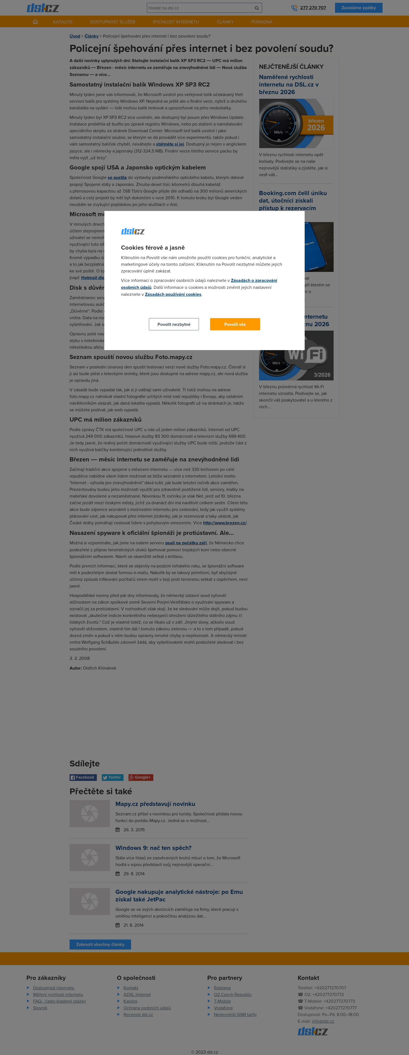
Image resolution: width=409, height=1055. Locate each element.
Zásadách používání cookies (173, 294)
